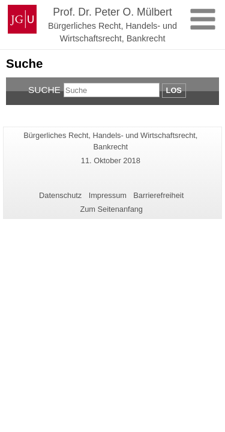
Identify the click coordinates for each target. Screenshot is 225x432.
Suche (44, 90)
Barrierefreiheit (158, 195)
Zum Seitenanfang (111, 209)
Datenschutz (60, 195)
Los (174, 90)
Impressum (108, 195)
